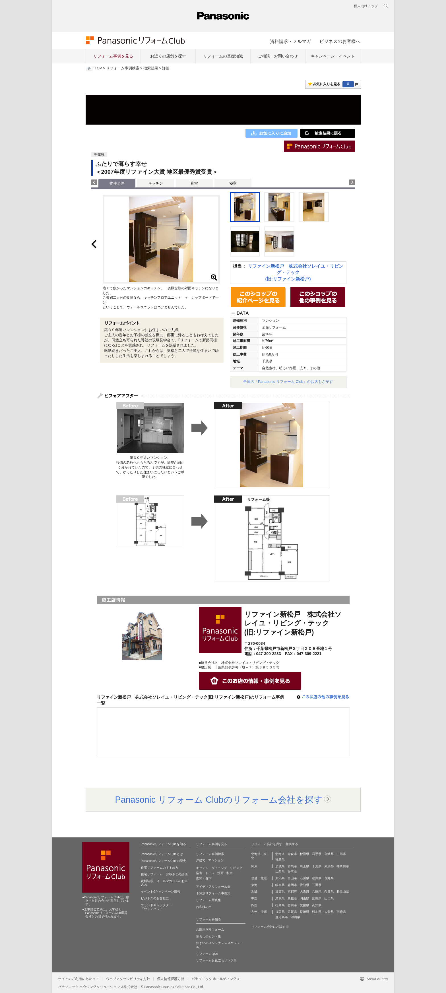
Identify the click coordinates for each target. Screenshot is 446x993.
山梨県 (280, 871)
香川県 (292, 905)
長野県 (329, 878)
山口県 (329, 898)
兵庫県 (316, 891)
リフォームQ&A (207, 953)
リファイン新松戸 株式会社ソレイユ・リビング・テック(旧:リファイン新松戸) (295, 272)
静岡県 (292, 885)
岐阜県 (280, 885)
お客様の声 (204, 907)
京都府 (292, 891)
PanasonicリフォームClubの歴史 (163, 860)
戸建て (200, 860)
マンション (216, 860)
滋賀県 (280, 891)
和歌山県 (342, 891)
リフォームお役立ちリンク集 (216, 960)
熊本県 (316, 911)
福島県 (280, 859)
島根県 (292, 898)
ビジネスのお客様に (155, 898)
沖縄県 (295, 917)
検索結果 (150, 68)
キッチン (155, 183)
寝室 (233, 183)
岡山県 (304, 898)
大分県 (329, 911)
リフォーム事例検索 (122, 68)
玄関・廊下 (204, 878)
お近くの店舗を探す (168, 56)
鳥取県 (280, 898)
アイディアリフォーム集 (213, 886)
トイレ (209, 873)
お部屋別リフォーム (210, 929)
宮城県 (329, 854)
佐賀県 (292, 911)
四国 (254, 905)
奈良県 (329, 891)
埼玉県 (304, 866)
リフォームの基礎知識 (223, 56)
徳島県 (280, 905)
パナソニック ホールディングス (215, 978)
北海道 (280, 854)
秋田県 (304, 854)
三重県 (316, 885)
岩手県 (316, 854)
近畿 (254, 891)
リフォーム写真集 (208, 900)
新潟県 (280, 878)
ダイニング (219, 868)
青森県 (292, 854)
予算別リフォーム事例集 (213, 893)
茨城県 (280, 866)
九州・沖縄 (259, 911)
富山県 (292, 878)
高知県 (316, 905)
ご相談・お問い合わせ (278, 56)
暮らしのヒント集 (208, 936)
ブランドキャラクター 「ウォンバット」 (156, 907)
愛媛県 (304, 905)
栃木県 (292, 871)
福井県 (316, 878)
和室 (194, 183)
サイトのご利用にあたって (78, 978)
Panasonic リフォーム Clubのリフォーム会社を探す (219, 799)
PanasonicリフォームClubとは (162, 854)
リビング (236, 868)
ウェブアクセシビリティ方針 (128, 978)
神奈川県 (342, 866)
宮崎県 (341, 911)
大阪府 (304, 891)
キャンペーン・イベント (333, 56)
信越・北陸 (259, 878)
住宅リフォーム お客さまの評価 (164, 874)
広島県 (316, 898)
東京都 (329, 866)
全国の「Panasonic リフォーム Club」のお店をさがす (288, 381)
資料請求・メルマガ (290, 41)
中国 (254, 898)
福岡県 (280, 911)
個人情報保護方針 (170, 978)
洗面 (220, 873)
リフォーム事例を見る (113, 56)
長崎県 (304, 911)
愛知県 (304, 885)
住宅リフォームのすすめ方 (159, 867)
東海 (254, 885)
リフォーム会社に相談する (270, 926)
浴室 (199, 873)
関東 (254, 866)
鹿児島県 (281, 917)
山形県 (341, 854)
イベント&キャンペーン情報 (160, 891)
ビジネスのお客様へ (339, 41)
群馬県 (292, 866)
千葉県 (316, 866)
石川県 (304, 878)
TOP (98, 68)
